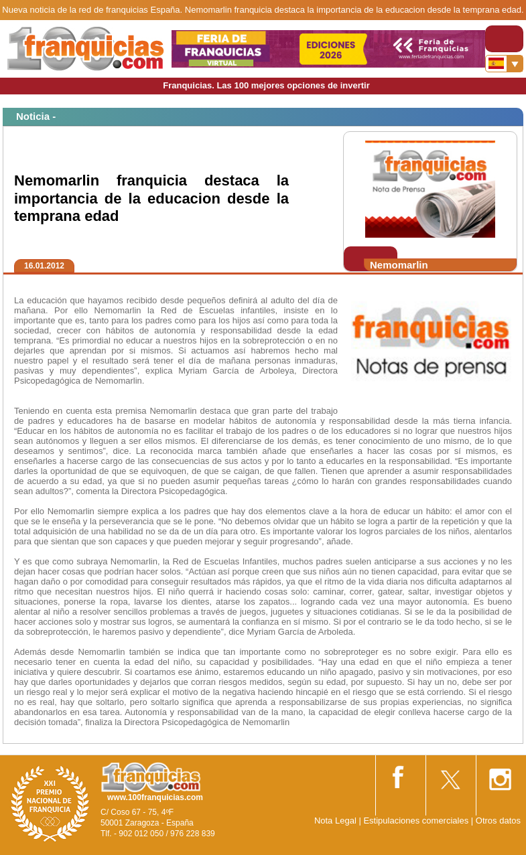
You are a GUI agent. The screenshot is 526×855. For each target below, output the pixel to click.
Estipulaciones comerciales (416, 820)
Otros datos (498, 820)
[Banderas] (504, 63)
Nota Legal (335, 820)
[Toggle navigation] (504, 38)
